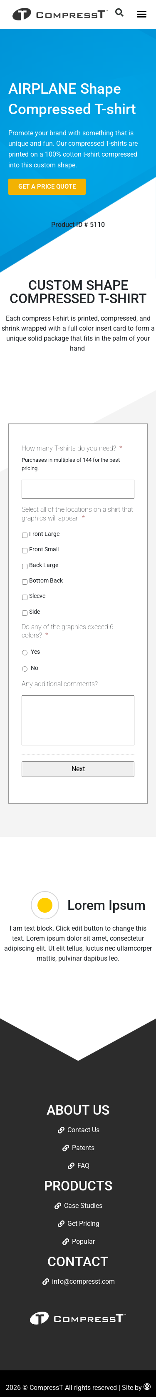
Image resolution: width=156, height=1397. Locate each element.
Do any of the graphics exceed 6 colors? (68, 631)
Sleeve (37, 596)
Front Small (44, 549)
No (34, 668)
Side (34, 611)
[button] (141, 14)
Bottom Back (46, 580)
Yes (35, 651)
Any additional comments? (60, 684)
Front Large (44, 533)
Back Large (43, 565)
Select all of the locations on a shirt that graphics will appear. (77, 514)
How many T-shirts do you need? (72, 448)
